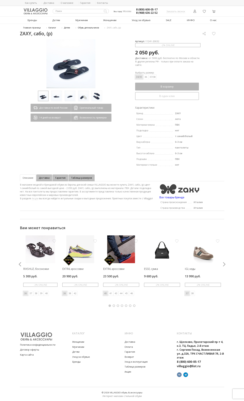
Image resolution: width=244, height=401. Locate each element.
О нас (213, 20)
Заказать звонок (176, 11)
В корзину (167, 86)
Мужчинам (81, 20)
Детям (56, 20)
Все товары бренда (171, 197)
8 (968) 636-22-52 (147, 12)
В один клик (167, 96)
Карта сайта (27, 354)
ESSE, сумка (151, 269)
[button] (110, 305)
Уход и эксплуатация (136, 361)
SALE (168, 20)
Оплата (129, 346)
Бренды (32, 20)
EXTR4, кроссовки (73, 269)
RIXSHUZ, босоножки (36, 269)
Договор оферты (29, 349)
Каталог (52, 27)
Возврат (129, 356)
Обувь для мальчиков (88, 27)
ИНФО (191, 20)
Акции (35, 198)
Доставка (44, 177)
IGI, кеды (190, 269)
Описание (28, 177)
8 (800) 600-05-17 (147, 9)
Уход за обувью (141, 20)
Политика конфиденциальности (37, 344)
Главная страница (32, 27)
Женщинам (109, 20)
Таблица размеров (81, 177)
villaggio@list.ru (189, 366)
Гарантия (60, 177)
